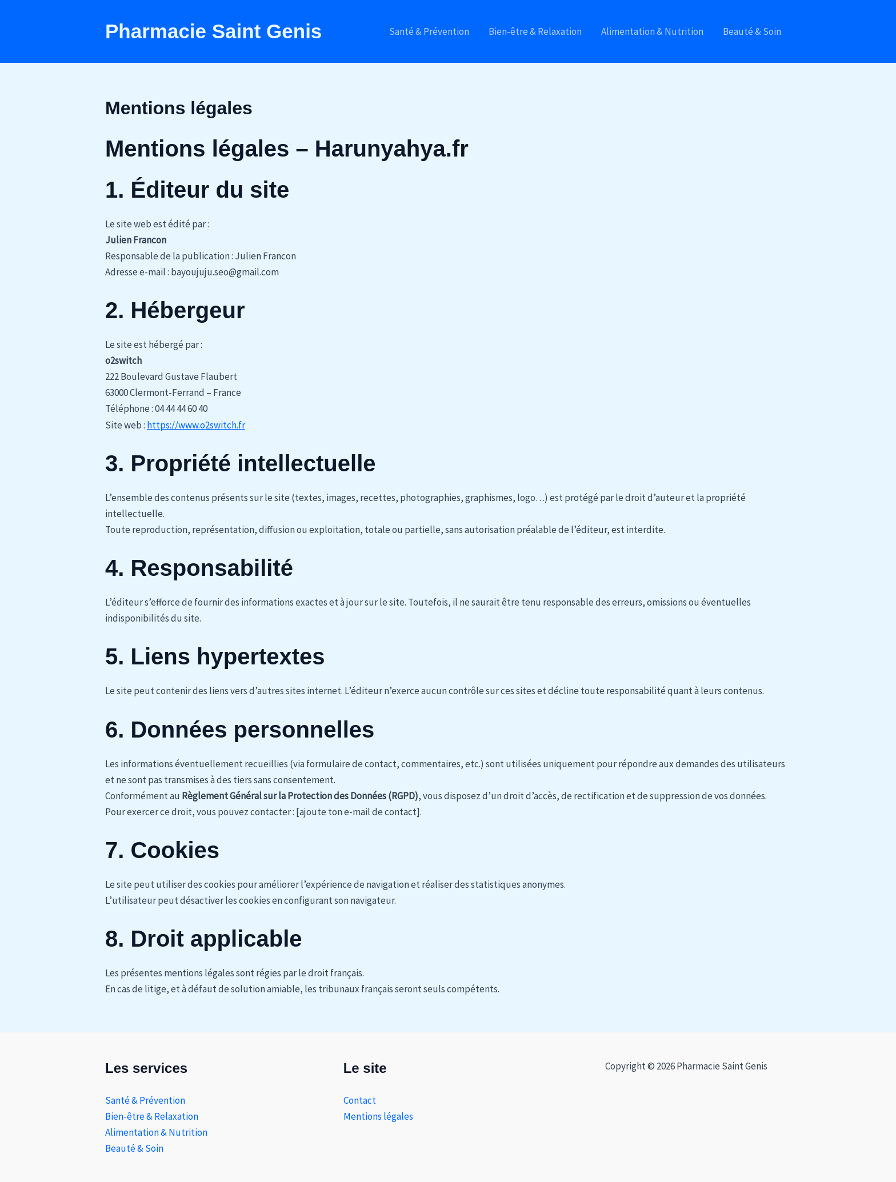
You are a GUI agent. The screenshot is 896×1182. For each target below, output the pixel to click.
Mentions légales (378, 1116)
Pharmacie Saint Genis (213, 31)
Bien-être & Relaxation (535, 31)
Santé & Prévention (429, 31)
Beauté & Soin (752, 31)
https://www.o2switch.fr (196, 425)
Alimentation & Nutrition (652, 31)
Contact (359, 1100)
